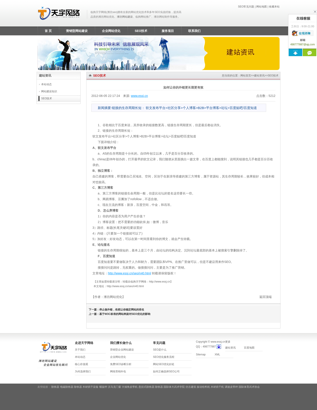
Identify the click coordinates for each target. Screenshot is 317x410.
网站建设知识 (49, 91)
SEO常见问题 (246, 6)
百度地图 (249, 347)
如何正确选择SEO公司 (166, 371)
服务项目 (168, 31)
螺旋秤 (103, 386)
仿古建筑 (191, 386)
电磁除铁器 (66, 386)
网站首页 (245, 75)
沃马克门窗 (114, 386)
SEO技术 (141, 31)
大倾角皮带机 (130, 386)
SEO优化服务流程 (163, 356)
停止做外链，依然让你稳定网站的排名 (121, 309)
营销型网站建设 (77, 31)
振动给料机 (203, 386)
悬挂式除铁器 (146, 386)
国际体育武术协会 (249, 386)
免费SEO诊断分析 (120, 364)
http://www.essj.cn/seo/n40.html (129, 273)
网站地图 (261, 6)
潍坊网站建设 (125, 16)
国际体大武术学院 (174, 386)
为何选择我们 (83, 371)
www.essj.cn (139, 96)
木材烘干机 (217, 386)
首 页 (48, 31)
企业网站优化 (111, 31)
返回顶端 (265, 297)
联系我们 (194, 31)
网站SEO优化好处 (163, 364)
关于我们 (80, 349)
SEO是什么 (159, 349)
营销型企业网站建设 (122, 349)
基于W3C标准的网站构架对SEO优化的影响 (124, 314)
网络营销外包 (118, 371)
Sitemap (201, 354)
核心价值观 (81, 364)
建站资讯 (259, 75)
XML (217, 354)
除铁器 (55, 386)
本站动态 (46, 84)
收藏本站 (274, 6)
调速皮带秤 (231, 386)
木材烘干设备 (90, 386)
